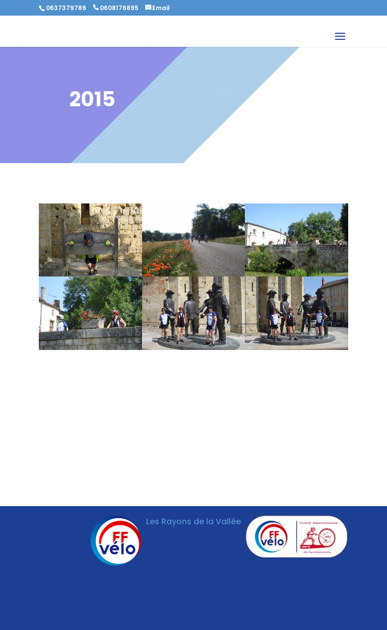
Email (161, 8)
